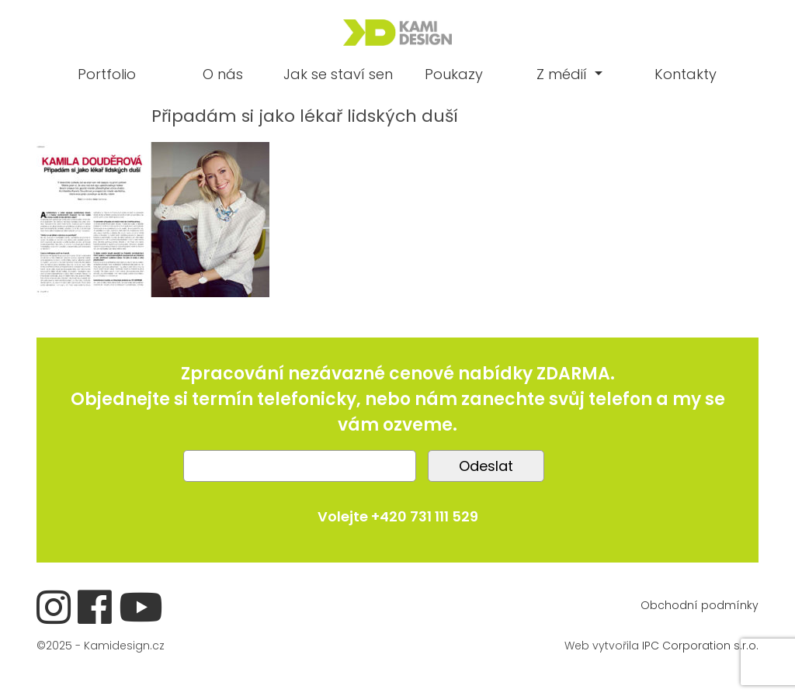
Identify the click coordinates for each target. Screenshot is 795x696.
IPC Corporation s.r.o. (700, 645)
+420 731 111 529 (424, 516)
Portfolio (107, 74)
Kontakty (685, 74)
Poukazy (454, 74)
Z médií (563, 74)
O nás (223, 74)
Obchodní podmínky (700, 605)
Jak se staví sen (338, 74)
